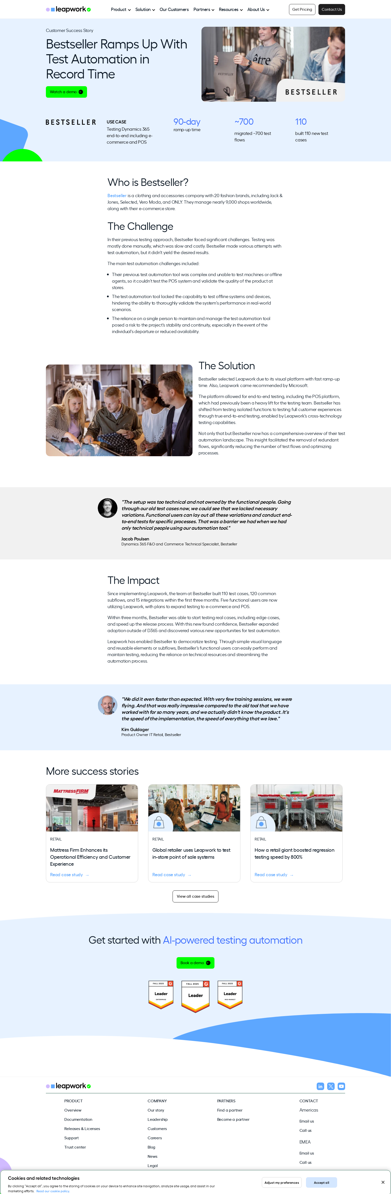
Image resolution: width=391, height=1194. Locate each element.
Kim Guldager (135, 729)
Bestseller (117, 195)
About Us (256, 9)
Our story (156, 1110)
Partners (202, 9)
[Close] (383, 1185)
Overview (72, 1110)
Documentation (78, 1119)
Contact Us (332, 9)
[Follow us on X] (331, 1087)
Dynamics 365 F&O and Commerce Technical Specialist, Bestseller (179, 543)
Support (71, 1137)
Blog (151, 1147)
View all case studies (195, 896)
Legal (153, 1165)
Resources (228, 9)
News (152, 1156)
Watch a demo (66, 91)
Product (118, 9)
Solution (143, 9)
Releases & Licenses (82, 1128)
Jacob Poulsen (135, 538)
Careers (155, 1137)
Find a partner (230, 1110)
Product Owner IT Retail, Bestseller (151, 734)
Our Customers (174, 9)
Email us (306, 1121)
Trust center (75, 1147)
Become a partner (233, 1119)
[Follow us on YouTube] (341, 1087)
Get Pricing (302, 9)
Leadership (158, 1119)
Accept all (321, 1185)
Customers (157, 1128)
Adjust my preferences (282, 1185)
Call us (305, 1130)
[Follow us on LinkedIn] (320, 1087)
